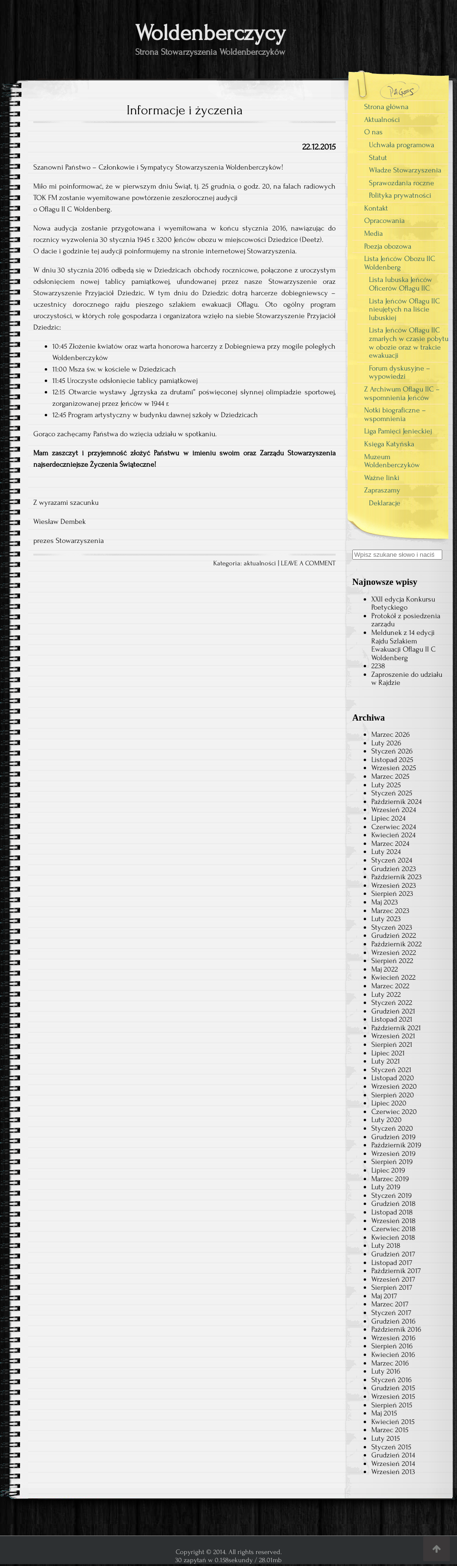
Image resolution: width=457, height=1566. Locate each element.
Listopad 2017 (391, 1262)
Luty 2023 (386, 918)
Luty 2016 (385, 1371)
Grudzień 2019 (393, 1137)
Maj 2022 (384, 969)
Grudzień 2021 (393, 1011)
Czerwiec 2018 (393, 1229)
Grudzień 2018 (393, 1203)
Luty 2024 (386, 851)
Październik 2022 (396, 944)
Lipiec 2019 (388, 1170)
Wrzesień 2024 (393, 809)
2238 (378, 666)
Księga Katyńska (389, 444)
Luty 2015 (385, 1438)
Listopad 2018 (392, 1212)
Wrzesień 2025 (393, 767)
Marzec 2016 (390, 1363)
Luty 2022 (386, 994)
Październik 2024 (396, 801)
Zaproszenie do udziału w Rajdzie (406, 678)
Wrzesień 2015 (393, 1396)
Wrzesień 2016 (393, 1338)
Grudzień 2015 (393, 1388)
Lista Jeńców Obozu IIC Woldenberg (399, 262)
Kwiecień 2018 (393, 1237)
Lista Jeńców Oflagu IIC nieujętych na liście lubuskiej (404, 309)
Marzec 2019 (390, 1178)
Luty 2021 (385, 1061)
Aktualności (382, 119)
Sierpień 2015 (391, 1405)
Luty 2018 (385, 1245)
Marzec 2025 (390, 776)
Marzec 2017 (389, 1304)
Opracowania (384, 220)
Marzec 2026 (390, 734)
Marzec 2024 (390, 843)
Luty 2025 (386, 785)
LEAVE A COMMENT (308, 563)
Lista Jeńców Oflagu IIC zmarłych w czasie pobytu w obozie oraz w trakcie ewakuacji (408, 343)
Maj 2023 (384, 902)
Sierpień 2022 (392, 960)
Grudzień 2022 (393, 935)
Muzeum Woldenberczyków (392, 461)
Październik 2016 (396, 1329)
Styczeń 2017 (391, 1312)
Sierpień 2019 (392, 1161)
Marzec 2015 (389, 1429)
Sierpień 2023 (392, 893)
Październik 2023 (396, 877)
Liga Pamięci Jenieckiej (398, 431)
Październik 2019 (396, 1145)
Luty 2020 (386, 1119)
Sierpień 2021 (391, 1044)
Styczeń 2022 (391, 1002)
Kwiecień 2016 (393, 1354)
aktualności (260, 563)
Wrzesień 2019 (393, 1153)
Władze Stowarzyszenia (405, 170)
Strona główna (386, 106)
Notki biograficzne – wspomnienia (395, 414)
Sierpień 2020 (392, 1095)
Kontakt (376, 208)
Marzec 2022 (390, 986)
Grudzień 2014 (393, 1455)
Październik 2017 (396, 1270)
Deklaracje (384, 503)
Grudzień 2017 (393, 1254)
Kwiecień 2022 (393, 977)
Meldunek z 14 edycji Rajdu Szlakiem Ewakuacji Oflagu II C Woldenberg (403, 645)
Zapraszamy (382, 490)
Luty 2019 (385, 1187)
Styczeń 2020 (392, 1128)
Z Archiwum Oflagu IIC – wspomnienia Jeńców (402, 393)
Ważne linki (381, 477)
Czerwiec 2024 (393, 827)
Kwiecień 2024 (393, 835)
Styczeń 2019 (391, 1195)
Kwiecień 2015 (393, 1421)
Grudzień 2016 (393, 1321)
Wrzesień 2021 (393, 1036)
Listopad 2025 (392, 759)
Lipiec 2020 (389, 1103)
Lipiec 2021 (388, 1053)
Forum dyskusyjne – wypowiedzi (399, 372)
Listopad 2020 (392, 1078)
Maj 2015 (384, 1413)
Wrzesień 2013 (393, 1471)
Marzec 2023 (390, 910)
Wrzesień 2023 (393, 885)
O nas (373, 132)
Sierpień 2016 (392, 1346)
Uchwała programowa (401, 145)
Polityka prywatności (400, 195)
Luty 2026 (386, 743)
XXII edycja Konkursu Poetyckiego (403, 603)
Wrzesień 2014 (393, 1463)
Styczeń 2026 (392, 751)
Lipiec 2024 (388, 818)
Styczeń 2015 (391, 1447)
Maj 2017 (384, 1296)
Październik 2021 (396, 1028)
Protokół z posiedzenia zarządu (405, 620)
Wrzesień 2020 (394, 1086)
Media (373, 233)
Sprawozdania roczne (401, 183)
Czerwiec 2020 (394, 1111)
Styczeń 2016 (391, 1379)
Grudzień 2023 (393, 868)
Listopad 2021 (391, 1019)
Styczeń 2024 (391, 860)
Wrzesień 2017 (393, 1279)
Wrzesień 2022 (393, 952)
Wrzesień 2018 (393, 1220)
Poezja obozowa (387, 246)
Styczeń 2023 (391, 927)
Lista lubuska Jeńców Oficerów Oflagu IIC (400, 283)
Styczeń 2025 (391, 793)
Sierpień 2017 (391, 1287)
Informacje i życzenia (185, 110)
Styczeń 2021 (391, 1069)
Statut (378, 157)
